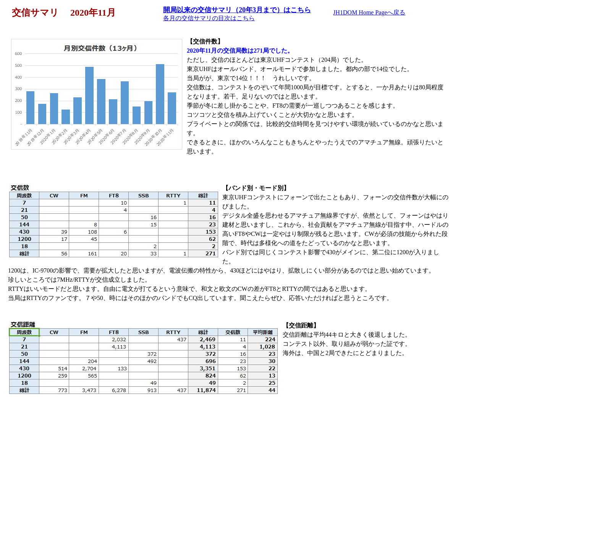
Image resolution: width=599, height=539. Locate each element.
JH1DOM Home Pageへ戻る (369, 12)
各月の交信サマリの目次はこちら (209, 18)
